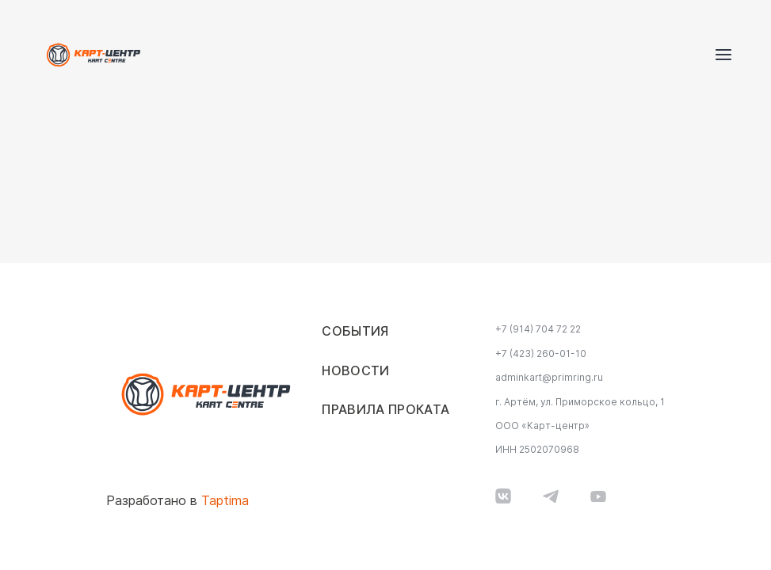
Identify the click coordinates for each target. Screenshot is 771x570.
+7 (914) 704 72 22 (538, 329)
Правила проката (385, 409)
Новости (355, 370)
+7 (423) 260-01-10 (540, 353)
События (355, 331)
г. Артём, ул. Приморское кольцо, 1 (580, 402)
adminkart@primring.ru (549, 377)
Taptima (225, 500)
